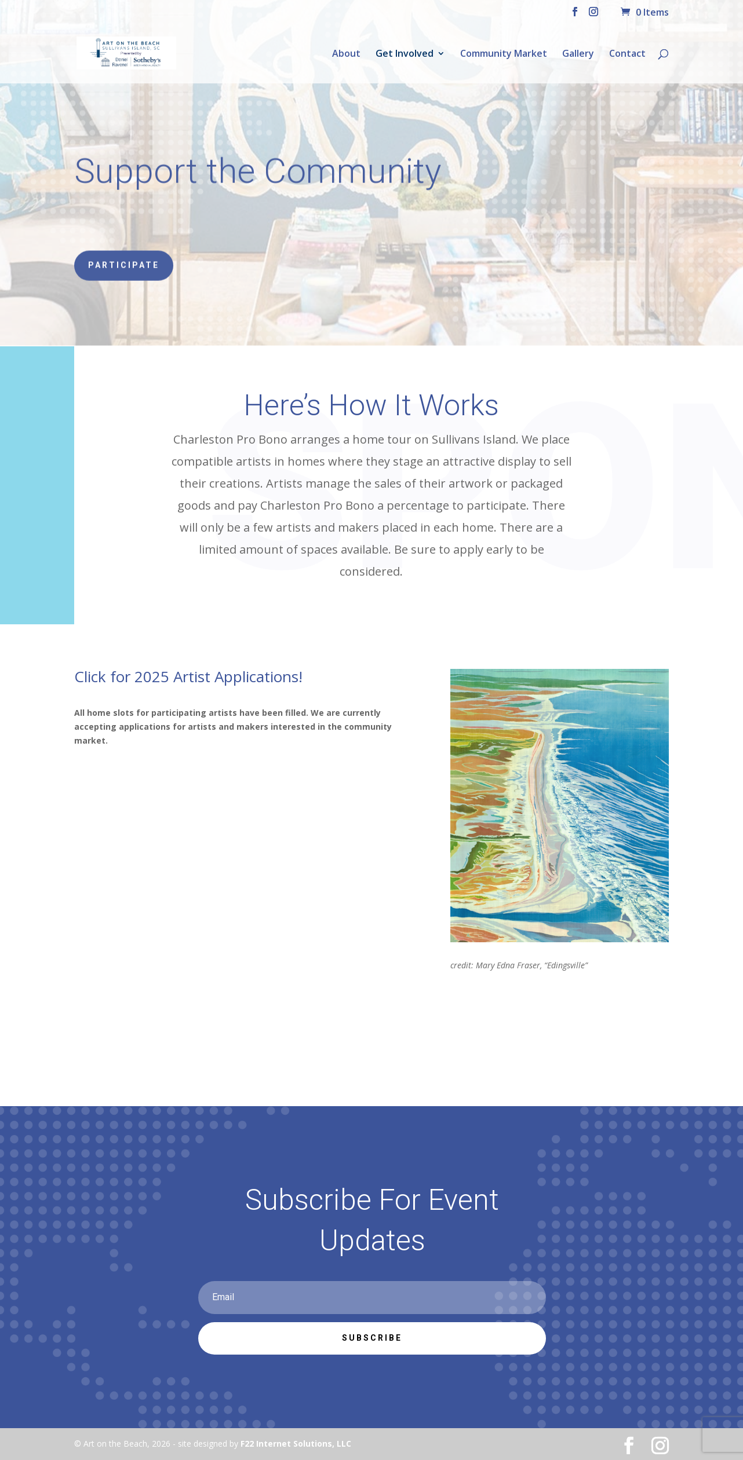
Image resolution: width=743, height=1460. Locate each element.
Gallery (578, 54)
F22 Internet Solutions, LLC (296, 1443)
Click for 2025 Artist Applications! (188, 676)
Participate (123, 262)
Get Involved (405, 54)
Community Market (503, 54)
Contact (627, 54)
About (346, 54)
